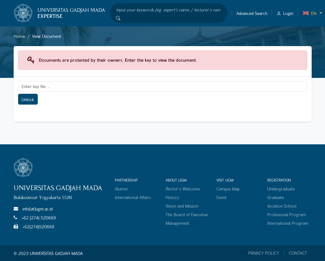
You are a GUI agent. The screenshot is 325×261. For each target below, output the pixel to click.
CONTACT (298, 253)
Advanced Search (251, 13)
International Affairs (133, 197)
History (172, 197)
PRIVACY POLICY (263, 253)
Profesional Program (286, 214)
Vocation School (281, 206)
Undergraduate (281, 188)
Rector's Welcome (183, 188)
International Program (287, 223)
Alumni (121, 188)
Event (221, 197)
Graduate (275, 197)
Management (177, 223)
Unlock (28, 99)
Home (19, 36)
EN (309, 13)
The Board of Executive (187, 214)
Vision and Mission (182, 206)
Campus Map (228, 188)
